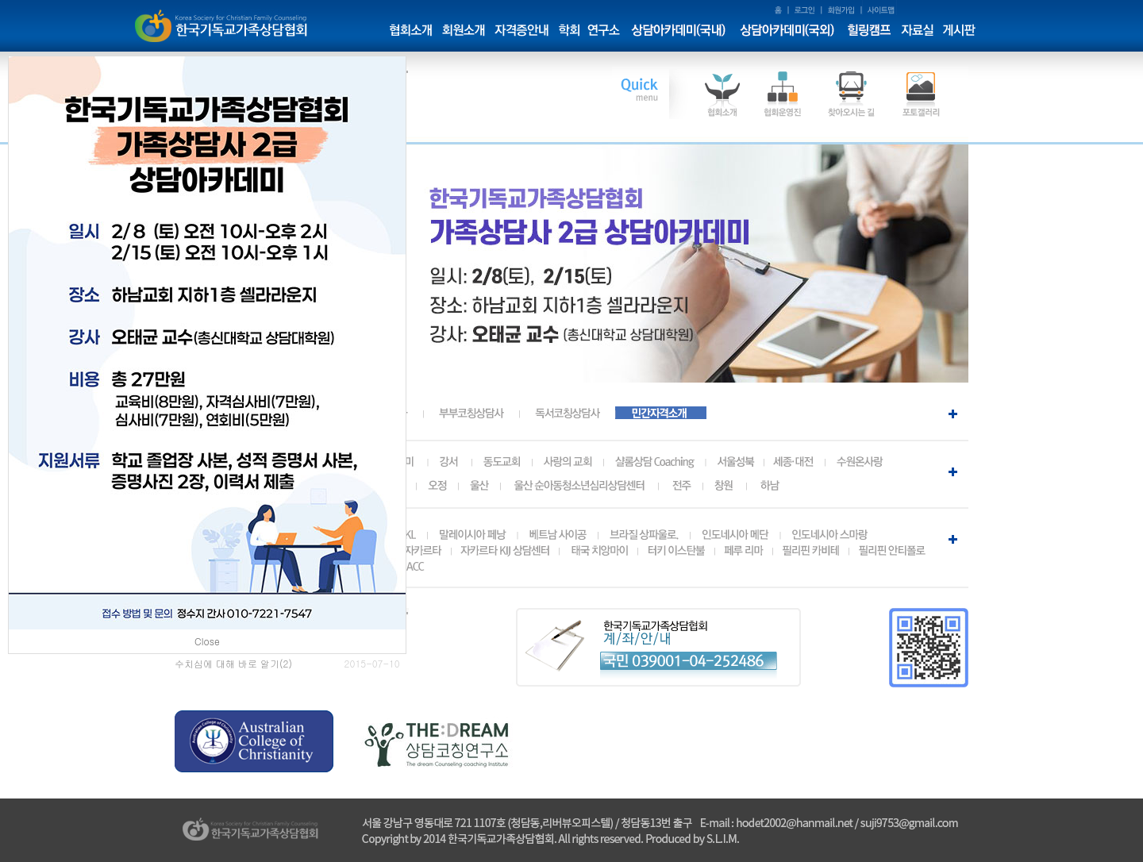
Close (207, 641)
